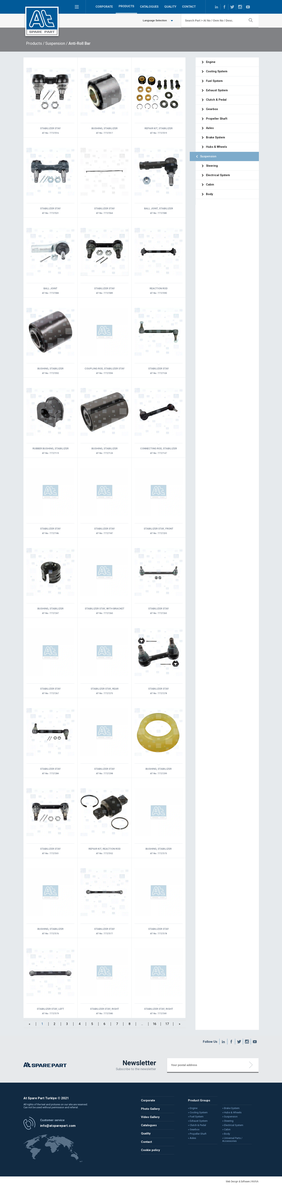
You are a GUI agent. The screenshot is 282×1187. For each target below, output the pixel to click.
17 (167, 1024)
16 (154, 1024)
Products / (35, 43)
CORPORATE (104, 6)
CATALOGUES (149, 6)
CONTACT (189, 6)
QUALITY (170, 6)
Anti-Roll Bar (79, 43)
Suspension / (56, 43)
